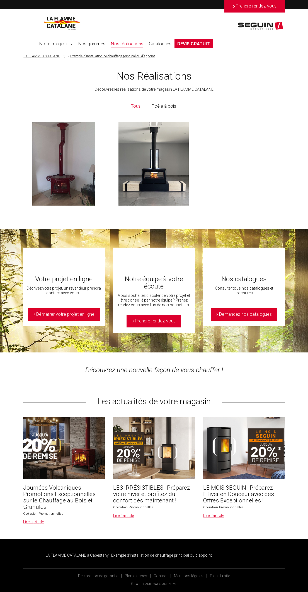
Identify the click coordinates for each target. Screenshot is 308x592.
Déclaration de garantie (98, 576)
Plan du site (220, 576)
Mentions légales (188, 576)
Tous (135, 106)
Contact (161, 576)
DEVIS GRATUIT (193, 43)
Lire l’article (33, 522)
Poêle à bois (164, 106)
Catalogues (160, 43)
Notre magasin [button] (56, 43)
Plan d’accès (136, 576)
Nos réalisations (127, 43)
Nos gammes (92, 43)
